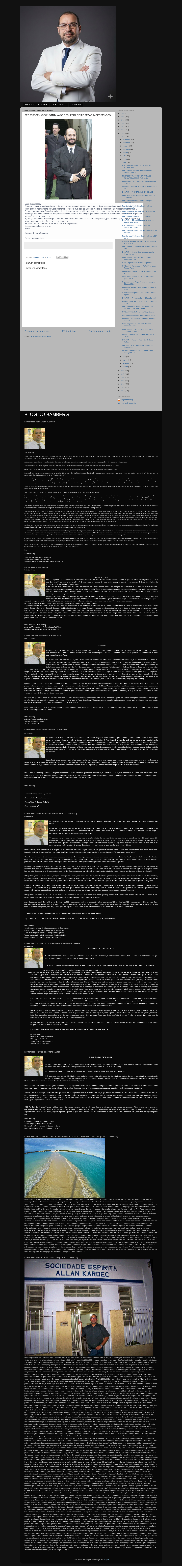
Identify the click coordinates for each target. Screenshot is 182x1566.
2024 (123, 120)
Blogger (106, 1560)
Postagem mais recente (36, 331)
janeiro (125, 367)
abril (124, 357)
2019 (123, 136)
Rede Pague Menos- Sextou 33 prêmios (137, 263)
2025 (123, 117)
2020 (123, 133)
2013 (123, 387)
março (125, 360)
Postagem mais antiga (100, 331)
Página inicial (69, 331)
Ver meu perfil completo (127, 403)
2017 (123, 374)
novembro (127, 143)
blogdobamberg (127, 400)
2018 (123, 371)
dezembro (127, 139)
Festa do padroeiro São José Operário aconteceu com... (136, 325)
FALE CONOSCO (58, 104)
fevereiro (126, 363)
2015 (123, 381)
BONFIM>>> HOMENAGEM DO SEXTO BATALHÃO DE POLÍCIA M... (137, 308)
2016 (123, 377)
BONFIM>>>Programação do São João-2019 (139, 298)
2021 (123, 130)
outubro (126, 146)
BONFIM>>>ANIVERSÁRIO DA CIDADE (137, 192)
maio (125, 162)
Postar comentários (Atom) (41, 336)
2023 (123, 123)
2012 (123, 391)
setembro (126, 149)
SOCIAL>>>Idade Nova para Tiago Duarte (138, 312)
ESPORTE (42, 104)
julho (125, 156)
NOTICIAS (29, 104)
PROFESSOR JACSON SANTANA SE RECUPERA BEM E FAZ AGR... (136, 177)
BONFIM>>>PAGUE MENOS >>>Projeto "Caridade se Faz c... (137, 330)
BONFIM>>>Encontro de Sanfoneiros (136, 217)
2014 (123, 384)
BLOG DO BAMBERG (46, 414)
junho (125, 159)
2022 (123, 126)
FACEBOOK (76, 104)
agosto (125, 153)
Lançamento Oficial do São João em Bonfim (138, 315)
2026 (123, 113)
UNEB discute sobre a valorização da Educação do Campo (136, 226)
